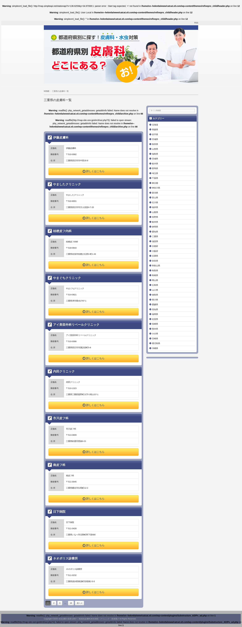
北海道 (155, 125)
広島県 (155, 285)
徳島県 (155, 295)
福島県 (155, 154)
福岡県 (155, 314)
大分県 (155, 333)
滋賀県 (155, 241)
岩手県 (155, 134)
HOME (46, 91)
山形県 (155, 149)
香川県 (155, 300)
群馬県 (155, 168)
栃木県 (155, 163)
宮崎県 (155, 338)
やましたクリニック (67, 184)
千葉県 (155, 178)
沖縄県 (155, 348)
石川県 (155, 202)
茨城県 (155, 159)
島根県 (155, 275)
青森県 (155, 129)
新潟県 (155, 193)
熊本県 (155, 329)
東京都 (155, 183)
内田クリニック (64, 371)
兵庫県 (155, 256)
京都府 (155, 246)
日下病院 (59, 511)
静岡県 (155, 227)
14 (71, 603)
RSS (196, 23)
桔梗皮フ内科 (62, 231)
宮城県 (155, 139)
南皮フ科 (59, 465)
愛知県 (155, 231)
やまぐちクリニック (67, 278)
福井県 (155, 207)
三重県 (155, 236)
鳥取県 (155, 270)
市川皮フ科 (61, 418)
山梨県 (155, 212)
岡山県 (155, 280)
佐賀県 (155, 319)
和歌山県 (156, 265)
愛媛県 (155, 304)
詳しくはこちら (94, 171)
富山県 (155, 197)
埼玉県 (155, 173)
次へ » (79, 603)
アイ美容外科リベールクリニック (76, 324)
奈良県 (155, 261)
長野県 (155, 217)
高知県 (155, 309)
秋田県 (155, 144)
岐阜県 (155, 222)
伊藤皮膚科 (61, 137)
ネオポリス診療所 (65, 558)
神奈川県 (156, 188)
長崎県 (155, 324)
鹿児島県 (156, 343)
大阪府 (155, 251)
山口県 (155, 290)
